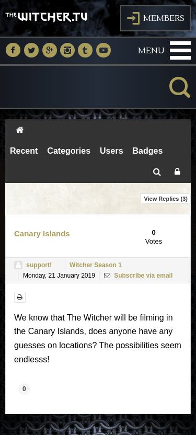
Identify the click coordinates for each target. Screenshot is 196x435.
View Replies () (166, 199)
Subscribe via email (138, 275)
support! (39, 265)
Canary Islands (42, 233)
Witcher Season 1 (96, 265)
